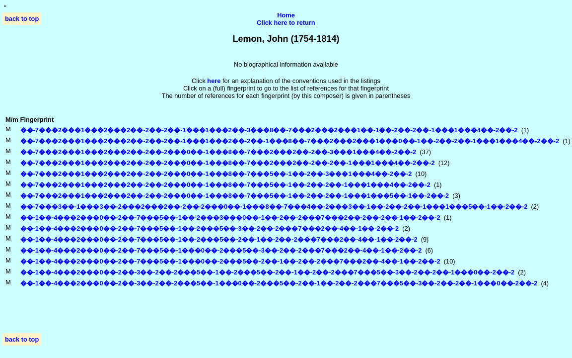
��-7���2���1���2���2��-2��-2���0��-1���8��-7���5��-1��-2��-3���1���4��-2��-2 (216, 174)
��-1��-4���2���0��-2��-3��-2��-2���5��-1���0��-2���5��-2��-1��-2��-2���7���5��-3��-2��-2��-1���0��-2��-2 (279, 283)
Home (286, 15)
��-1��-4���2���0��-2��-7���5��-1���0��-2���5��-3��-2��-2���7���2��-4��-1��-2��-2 (221, 250)
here (213, 81)
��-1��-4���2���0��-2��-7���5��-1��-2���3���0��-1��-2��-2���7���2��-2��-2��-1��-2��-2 (230, 217)
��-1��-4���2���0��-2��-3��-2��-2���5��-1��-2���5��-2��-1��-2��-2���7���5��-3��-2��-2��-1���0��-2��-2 (267, 272)
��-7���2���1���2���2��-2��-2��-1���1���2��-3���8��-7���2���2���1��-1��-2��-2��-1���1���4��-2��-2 (269, 130)
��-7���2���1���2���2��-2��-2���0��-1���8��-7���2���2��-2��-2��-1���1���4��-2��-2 (227, 163)
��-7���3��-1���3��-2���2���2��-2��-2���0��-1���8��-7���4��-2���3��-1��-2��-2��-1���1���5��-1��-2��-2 (274, 206)
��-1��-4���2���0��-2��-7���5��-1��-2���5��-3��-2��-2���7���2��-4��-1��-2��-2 (209, 228)
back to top (22, 18)
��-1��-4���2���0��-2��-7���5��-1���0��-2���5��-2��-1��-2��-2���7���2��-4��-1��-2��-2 (230, 261)
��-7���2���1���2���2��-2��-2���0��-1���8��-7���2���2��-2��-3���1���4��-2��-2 (218, 152)
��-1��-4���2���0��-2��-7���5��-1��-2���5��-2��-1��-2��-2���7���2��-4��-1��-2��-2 (219, 239)
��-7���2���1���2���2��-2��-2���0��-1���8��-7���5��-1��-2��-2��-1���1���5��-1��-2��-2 (234, 195)
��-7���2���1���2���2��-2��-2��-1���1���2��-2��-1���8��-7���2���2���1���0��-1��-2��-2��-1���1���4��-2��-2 (289, 141)
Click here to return (286, 22)
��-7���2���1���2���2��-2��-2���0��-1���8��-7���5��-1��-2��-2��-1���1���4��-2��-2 (225, 184)
